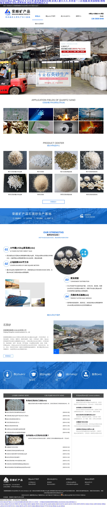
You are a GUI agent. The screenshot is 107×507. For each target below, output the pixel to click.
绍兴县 (50, 506)
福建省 (33, 504)
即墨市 (16, 504)
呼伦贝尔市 (11, 504)
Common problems (88, 395)
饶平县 (45, 504)
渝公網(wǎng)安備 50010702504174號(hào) (73, 495)
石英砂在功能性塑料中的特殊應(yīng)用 (16, 454)
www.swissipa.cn (25, 490)
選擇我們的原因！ (53, 235)
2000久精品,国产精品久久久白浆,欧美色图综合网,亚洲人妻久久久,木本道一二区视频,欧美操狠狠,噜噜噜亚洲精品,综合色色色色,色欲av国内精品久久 (38, 502)
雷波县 (42, 506)
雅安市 (21, 506)
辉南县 (54, 506)
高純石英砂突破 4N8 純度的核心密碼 (15, 460)
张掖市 (29, 504)
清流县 (25, 504)
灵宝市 (6, 506)
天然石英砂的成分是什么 (12, 422)
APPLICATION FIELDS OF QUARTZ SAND (53, 101)
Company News (20, 395)
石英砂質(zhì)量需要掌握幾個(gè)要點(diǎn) (17, 464)
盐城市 (49, 504)
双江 (13, 506)
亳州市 (10, 506)
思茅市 (78, 504)
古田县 (2, 504)
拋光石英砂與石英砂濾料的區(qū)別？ (16, 412)
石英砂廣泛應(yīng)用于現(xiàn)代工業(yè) (17, 415)
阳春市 (58, 504)
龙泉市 (66, 504)
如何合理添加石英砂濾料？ (13, 457)
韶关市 (70, 504)
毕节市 (46, 506)
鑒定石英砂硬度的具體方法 (13, 419)
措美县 (62, 506)
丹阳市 (37, 504)
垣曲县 (33, 506)
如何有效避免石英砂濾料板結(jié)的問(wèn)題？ (18, 467)
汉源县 (87, 504)
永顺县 (6, 504)
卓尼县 (91, 504)
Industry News (54, 395)
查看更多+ (53, 202)
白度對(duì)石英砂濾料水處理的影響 (15, 429)
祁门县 (20, 504)
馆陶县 (103, 504)
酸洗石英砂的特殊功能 (12, 425)
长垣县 (41, 504)
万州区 (74, 504)
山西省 (2, 506)
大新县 (17, 506)
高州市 (62, 504)
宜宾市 (29, 506)
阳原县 (99, 504)
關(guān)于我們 (50, 16)
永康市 (95, 504)
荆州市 (83, 504)
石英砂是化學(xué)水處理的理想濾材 (15, 432)
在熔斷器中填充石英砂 (12, 447)
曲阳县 (54, 504)
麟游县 (38, 506)
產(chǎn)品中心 (65, 16)
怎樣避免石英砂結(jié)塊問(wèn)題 (15, 450)
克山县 (58, 506)
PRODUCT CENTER (53, 144)
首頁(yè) (37, 16)
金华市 (25, 506)
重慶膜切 (11, 497)
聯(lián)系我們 (39, 23)
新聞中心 (78, 16)
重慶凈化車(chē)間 (19, 497)
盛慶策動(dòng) (34, 495)
